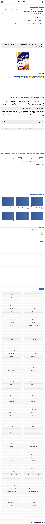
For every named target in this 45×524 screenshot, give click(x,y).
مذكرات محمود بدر (33, 485)
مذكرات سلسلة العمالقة (33, 480)
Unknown (38, 232)
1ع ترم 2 (12, 297)
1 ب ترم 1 (33, 291)
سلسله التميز (33, 440)
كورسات (33, 460)
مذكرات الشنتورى (12, 471)
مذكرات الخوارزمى (33, 471)
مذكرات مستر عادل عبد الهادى (33, 491)
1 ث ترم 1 (33, 294)
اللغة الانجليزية (33, 398)
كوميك (12, 460)
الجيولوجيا (11, 359)
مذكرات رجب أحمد (12, 477)
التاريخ (12, 345)
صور (33, 443)
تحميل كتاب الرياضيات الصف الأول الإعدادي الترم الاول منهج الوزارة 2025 (23, 207)
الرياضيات (41, 7)
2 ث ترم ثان (33, 305)
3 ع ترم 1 (33, 314)
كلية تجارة (11, 457)
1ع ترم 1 (33, 297)
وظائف (33, 516)
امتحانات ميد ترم (11, 415)
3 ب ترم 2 (33, 311)
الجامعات (11, 356)
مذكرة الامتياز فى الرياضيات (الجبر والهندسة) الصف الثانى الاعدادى (29, 76)
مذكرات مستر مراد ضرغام (33, 494)
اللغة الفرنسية (11, 401)
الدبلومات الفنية (33, 364)
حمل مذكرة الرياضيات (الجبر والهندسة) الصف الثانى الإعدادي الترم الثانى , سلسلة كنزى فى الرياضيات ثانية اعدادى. (23, 19)
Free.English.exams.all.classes (33, 325)
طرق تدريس (12, 443)
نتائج (11, 508)
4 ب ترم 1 (11, 314)
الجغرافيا (33, 359)
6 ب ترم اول (33, 322)
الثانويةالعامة (33, 356)
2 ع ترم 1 (11, 305)
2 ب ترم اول (12, 300)
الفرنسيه (11, 387)
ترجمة (33, 426)
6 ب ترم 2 (11, 319)
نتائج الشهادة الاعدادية (33, 511)
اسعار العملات (33, 339)
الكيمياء (33, 395)
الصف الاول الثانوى (33, 373)
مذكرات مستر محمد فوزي (12, 491)
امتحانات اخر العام (33, 412)
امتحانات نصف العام (11, 418)
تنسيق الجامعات (33, 432)
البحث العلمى (33, 345)
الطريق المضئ (21, 1)
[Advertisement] (22, 34)
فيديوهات (11, 449)
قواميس (11, 454)
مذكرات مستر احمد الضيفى (33, 488)
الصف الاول (33, 370)
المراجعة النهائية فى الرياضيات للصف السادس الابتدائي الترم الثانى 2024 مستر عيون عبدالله (37, 222)
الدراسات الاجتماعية (11, 364)
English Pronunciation (11, 322)
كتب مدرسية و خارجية (33, 457)
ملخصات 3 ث (33, 502)
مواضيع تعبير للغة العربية (33, 508)
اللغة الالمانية (11, 395)
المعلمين (11, 409)
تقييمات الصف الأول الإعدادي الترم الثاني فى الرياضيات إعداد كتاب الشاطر (37, 207)
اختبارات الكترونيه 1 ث (11, 336)
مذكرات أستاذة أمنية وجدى (11, 466)
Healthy (11, 325)
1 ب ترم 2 (11, 291)
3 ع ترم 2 (11, 311)
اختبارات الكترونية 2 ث (33, 336)
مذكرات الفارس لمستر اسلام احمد (33, 474)
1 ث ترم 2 (11, 294)
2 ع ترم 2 (33, 308)
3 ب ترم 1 (11, 308)
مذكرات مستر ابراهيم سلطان (12, 485)
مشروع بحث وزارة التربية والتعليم (11, 494)
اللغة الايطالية (11, 398)
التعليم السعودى (12, 350)
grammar (11, 328)
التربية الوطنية (33, 350)
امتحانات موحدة (33, 415)
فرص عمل (11, 446)
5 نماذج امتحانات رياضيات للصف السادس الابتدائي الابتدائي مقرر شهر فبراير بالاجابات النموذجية (22, 222)
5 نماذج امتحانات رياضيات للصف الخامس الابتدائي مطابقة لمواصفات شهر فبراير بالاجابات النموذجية (8, 222)
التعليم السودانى (33, 353)
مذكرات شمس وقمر (11, 480)
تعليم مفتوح (12, 429)
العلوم (33, 387)
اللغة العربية (33, 401)
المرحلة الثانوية (33, 409)
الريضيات (11, 367)
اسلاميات (11, 339)
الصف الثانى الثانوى (33, 381)
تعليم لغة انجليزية (33, 429)
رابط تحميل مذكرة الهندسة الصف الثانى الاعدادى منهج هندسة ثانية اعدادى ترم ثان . (27, 23)
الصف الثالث (12, 373)
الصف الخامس (11, 381)
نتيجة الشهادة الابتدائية (12, 511)
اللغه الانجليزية (33, 404)
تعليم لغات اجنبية (12, 426)
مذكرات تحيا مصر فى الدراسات (33, 477)
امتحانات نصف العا (33, 418)
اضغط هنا (41, 131)
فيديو (33, 449)
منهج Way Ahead (33, 505)
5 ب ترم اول (33, 319)
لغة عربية (11, 463)
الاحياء (33, 342)
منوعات (11, 505)
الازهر (12, 342)
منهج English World (11, 502)
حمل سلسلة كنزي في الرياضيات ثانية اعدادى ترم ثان (32, 20)
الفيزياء (12, 390)
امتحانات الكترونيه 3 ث (11, 412)
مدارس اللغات (33, 466)
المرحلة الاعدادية (25, 161)
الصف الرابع (33, 384)
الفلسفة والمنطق (33, 390)
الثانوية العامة (11, 353)
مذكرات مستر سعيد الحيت (11, 488)
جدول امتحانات (11, 435)
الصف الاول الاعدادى (11, 370)
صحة (12, 440)
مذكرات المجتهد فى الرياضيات (12, 474)
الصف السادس (11, 384)
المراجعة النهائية (12, 404)
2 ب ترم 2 (33, 300)
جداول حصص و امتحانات (33, 435)
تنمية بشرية (12, 432)
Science (33, 328)
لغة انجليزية (33, 463)
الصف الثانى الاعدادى (34, 7)
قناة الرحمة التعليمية (33, 454)
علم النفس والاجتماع (33, 446)
